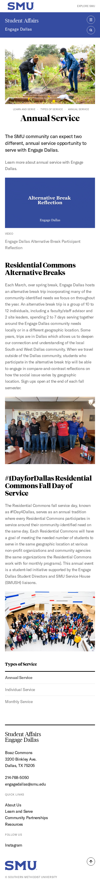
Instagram (13, 845)
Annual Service (18, 677)
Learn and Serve (24, 109)
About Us (13, 805)
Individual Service (20, 689)
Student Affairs (22, 20)
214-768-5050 (17, 777)
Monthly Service (18, 701)
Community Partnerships (26, 817)
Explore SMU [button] (86, 6)
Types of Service (51, 109)
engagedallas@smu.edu (25, 784)
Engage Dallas (18, 29)
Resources (14, 824)
